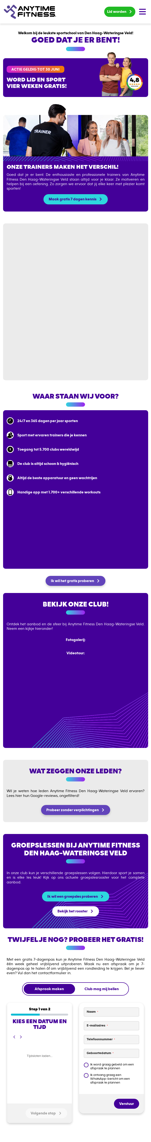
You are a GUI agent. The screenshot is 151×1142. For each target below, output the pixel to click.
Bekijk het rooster (72, 911)
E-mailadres (97, 1026)
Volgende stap (46, 1113)
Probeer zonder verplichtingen (72, 810)
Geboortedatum (100, 1053)
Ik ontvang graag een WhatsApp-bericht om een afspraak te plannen (110, 1078)
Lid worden (116, 11)
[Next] (21, 1037)
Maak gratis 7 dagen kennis (72, 199)
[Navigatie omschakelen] (142, 11)
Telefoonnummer (101, 1039)
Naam (92, 1012)
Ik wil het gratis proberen (72, 580)
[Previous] (14, 1037)
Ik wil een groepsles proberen (72, 896)
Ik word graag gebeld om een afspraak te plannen (112, 1066)
